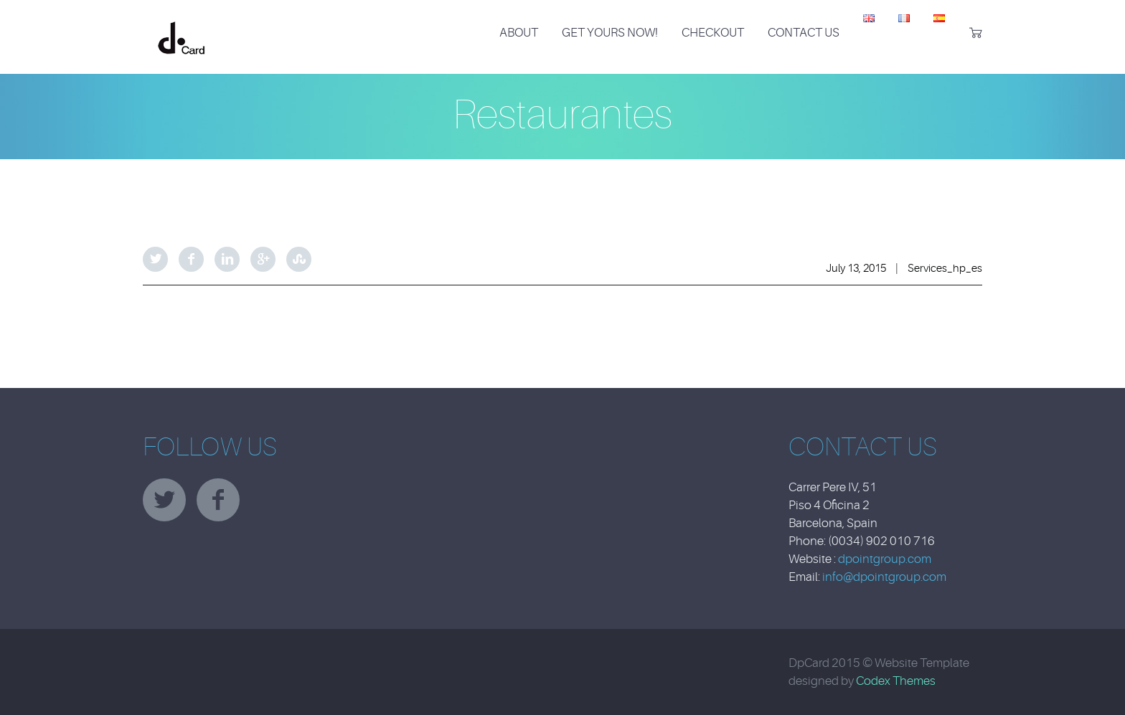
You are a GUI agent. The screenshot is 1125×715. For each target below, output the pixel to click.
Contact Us (803, 32)
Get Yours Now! (610, 32)
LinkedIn (227, 259)
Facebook (191, 259)
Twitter (155, 259)
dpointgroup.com (884, 559)
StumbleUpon (298, 259)
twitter (164, 499)
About (518, 32)
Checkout (713, 32)
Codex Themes (896, 681)
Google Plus (263, 259)
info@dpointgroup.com (884, 577)
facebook (218, 499)
